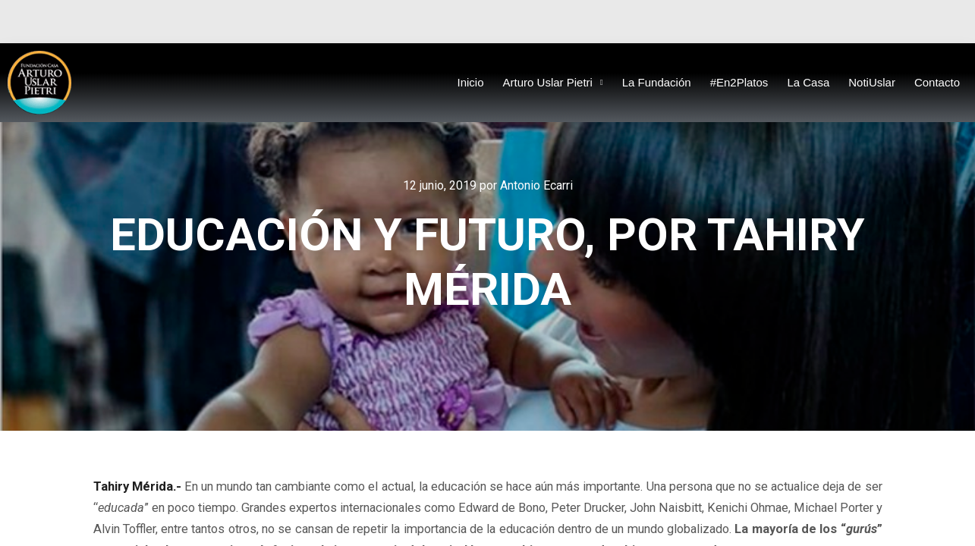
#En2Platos (739, 82)
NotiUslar (871, 82)
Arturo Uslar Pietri (553, 83)
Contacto (937, 82)
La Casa (808, 82)
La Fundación (656, 82)
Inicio (471, 82)
